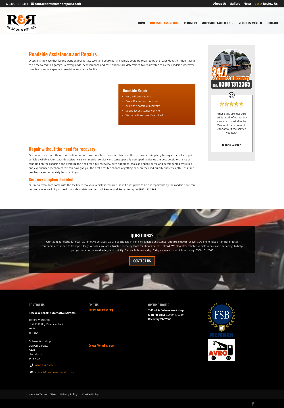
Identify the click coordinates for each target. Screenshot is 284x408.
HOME (141, 23)
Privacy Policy (68, 394)
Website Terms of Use (42, 394)
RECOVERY (190, 23)
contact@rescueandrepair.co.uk (54, 372)
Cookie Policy (90, 394)
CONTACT (272, 23)
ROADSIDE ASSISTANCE (164, 23)
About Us (219, 4)
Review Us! (267, 4)
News (248, 4)
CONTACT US (142, 260)
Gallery (235, 4)
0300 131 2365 (44, 365)
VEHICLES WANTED (250, 23)
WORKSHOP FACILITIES (216, 23)
